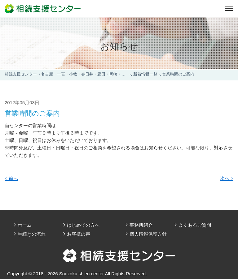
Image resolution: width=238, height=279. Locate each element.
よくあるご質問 (194, 225)
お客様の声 (78, 234)
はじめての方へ (83, 225)
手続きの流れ (32, 234)
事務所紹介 (141, 225)
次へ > (226, 178)
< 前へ (11, 178)
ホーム (25, 225)
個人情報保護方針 (148, 234)
